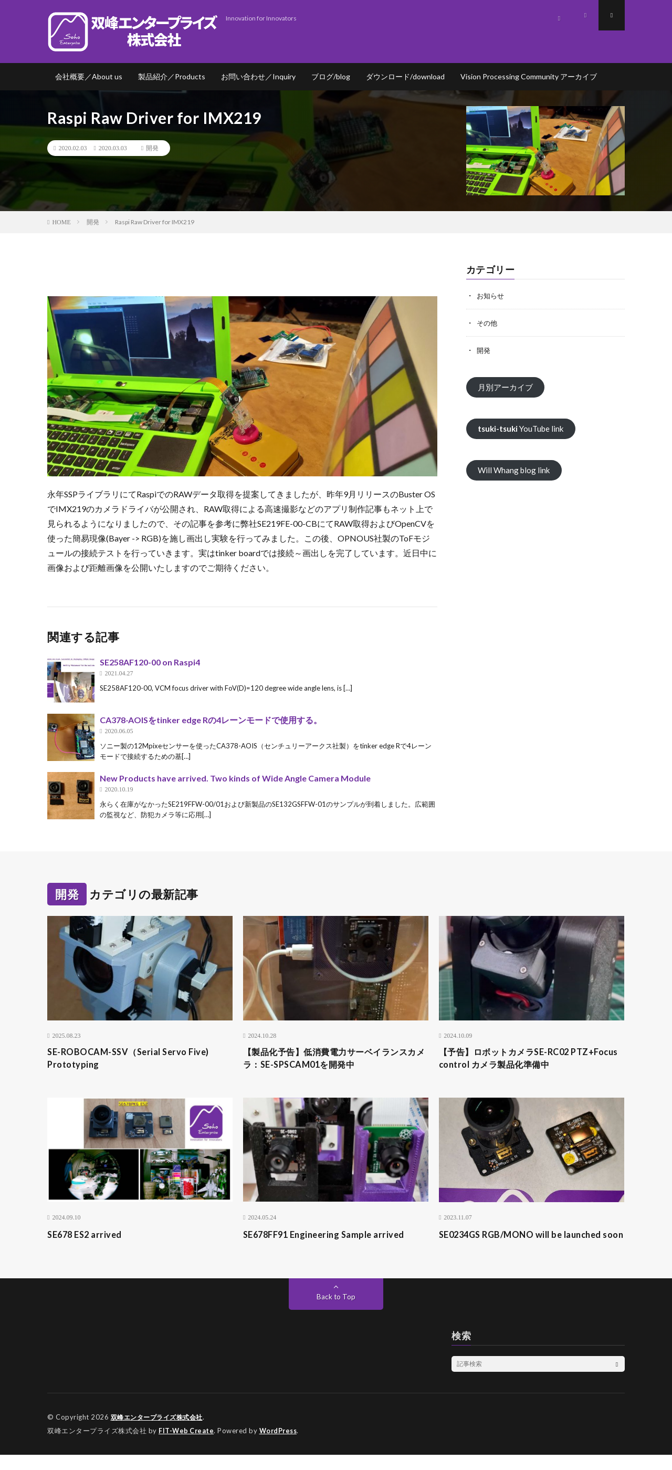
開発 (152, 148)
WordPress (281, 1446)
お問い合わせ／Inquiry (258, 76)
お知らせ (491, 295)
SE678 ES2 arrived (87, 1236)
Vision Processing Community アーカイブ (528, 76)
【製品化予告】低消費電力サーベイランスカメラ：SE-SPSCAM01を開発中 (335, 1059)
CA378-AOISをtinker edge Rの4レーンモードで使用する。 (211, 720)
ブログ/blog (330, 76)
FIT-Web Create (187, 1446)
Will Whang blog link (515, 472)
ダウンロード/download (405, 76)
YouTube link (523, 429)
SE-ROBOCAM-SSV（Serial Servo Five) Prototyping (140, 1059)
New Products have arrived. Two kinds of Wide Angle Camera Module (235, 778)
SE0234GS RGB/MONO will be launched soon (527, 1243)
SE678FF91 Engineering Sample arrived (330, 1236)
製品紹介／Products (171, 76)
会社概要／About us (88, 76)
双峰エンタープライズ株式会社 (160, 1433)
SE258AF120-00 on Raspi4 (150, 662)
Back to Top (336, 1312)
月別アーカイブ (507, 387)
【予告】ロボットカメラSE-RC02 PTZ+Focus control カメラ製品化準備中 (527, 1059)
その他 (488, 322)
